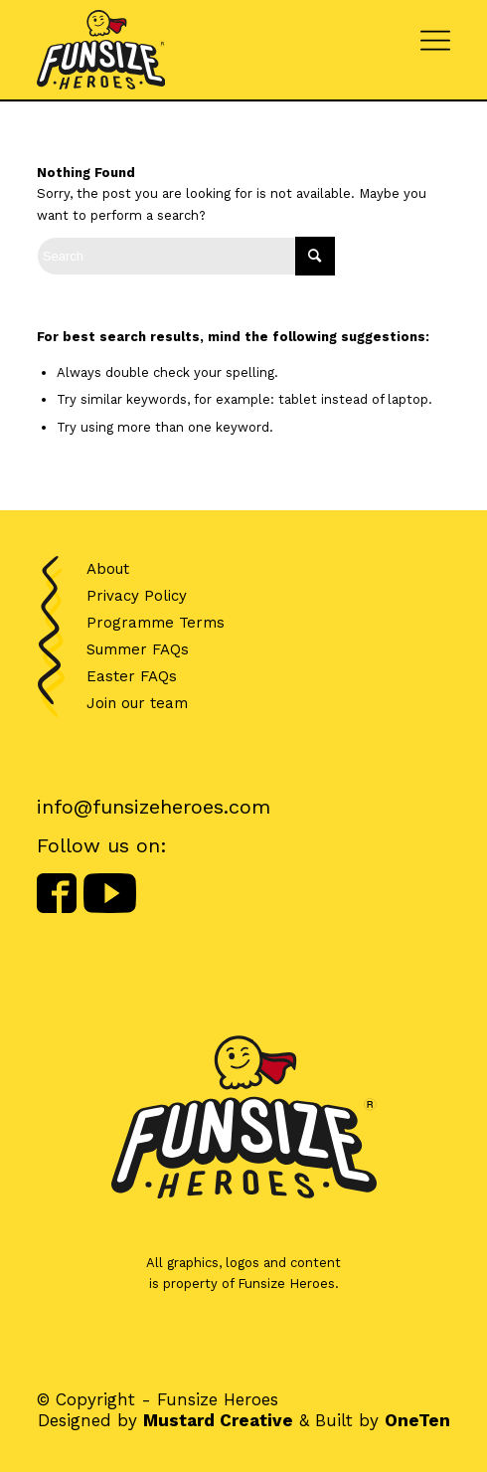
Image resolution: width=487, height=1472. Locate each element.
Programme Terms (155, 623)
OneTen (417, 1420)
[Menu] (435, 35)
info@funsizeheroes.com (153, 807)
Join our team (137, 703)
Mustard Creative (218, 1420)
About (107, 569)
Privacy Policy (136, 596)
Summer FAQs (137, 649)
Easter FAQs (131, 676)
